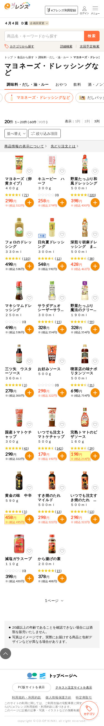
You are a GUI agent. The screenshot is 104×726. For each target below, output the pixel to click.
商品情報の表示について (25, 146)
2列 (87, 121)
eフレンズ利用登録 (61, 10)
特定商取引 (84, 697)
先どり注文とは (64, 146)
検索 (92, 36)
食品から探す (25, 57)
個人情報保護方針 (58, 697)
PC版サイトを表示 (31, 687)
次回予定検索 (90, 46)
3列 (97, 121)
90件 (42, 122)
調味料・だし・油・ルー (53, 57)
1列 (77, 121)
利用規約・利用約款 (26, 697)
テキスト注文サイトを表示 (73, 687)
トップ (8, 57)
